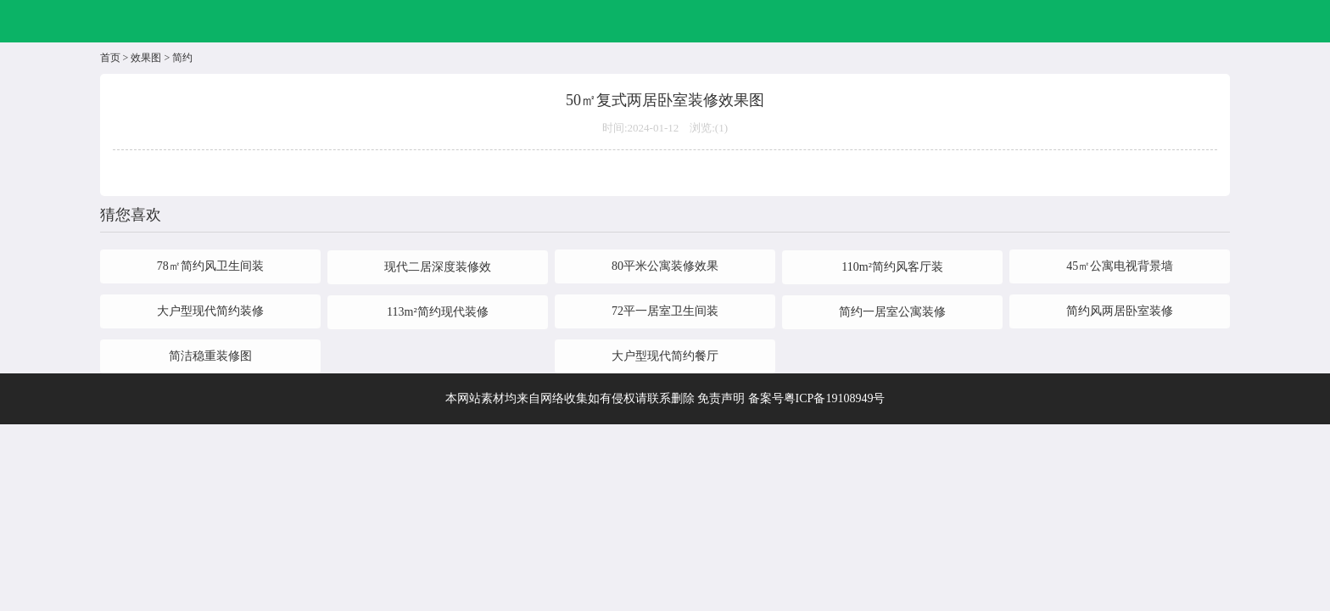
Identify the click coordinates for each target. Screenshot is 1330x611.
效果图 (146, 58)
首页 (110, 58)
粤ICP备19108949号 (835, 398)
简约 (182, 58)
